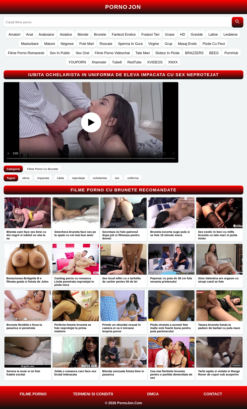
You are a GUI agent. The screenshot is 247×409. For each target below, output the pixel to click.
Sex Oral (82, 53)
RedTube (134, 62)
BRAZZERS (194, 53)
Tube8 (117, 62)
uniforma (133, 178)
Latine (213, 34)
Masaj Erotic (187, 44)
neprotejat (78, 178)
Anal (29, 34)
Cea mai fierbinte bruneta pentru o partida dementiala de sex (171, 374)
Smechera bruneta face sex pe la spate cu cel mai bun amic (75, 233)
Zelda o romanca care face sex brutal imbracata (75, 372)
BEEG (214, 53)
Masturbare (30, 44)
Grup (168, 44)
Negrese (67, 44)
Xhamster (99, 62)
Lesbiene (230, 34)
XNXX (173, 62)
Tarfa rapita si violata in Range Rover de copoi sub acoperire (219, 372)
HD (182, 34)
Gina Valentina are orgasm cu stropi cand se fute (218, 280)
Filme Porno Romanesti (26, 53)
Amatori (14, 34)
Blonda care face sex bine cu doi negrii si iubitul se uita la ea (26, 235)
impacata (43, 178)
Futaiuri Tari (150, 34)
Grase (169, 34)
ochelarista (100, 178)
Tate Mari (142, 53)
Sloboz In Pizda (167, 53)
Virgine (153, 44)
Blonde (83, 34)
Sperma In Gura (130, 44)
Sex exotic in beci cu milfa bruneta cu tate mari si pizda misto (217, 235)
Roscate (106, 44)
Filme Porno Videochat (112, 53)
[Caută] (237, 22)
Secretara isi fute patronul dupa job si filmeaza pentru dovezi (121, 235)
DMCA (153, 394)
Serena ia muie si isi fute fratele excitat (23, 372)
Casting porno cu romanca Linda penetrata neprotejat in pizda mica (74, 281)
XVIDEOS (154, 62)
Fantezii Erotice (124, 34)
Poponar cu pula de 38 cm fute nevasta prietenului (171, 280)
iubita (60, 178)
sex (117, 178)
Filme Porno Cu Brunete (42, 169)
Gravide (197, 34)
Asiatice (66, 34)
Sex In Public (60, 53)
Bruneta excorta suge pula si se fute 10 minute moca (170, 233)
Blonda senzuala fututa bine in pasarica (123, 372)
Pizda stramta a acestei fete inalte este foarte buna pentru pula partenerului (170, 328)
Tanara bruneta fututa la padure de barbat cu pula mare (219, 326)
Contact (213, 394)
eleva (25, 178)
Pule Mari (86, 44)
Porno (123, 7)
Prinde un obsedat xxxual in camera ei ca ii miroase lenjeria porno (121, 328)
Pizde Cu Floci (214, 44)
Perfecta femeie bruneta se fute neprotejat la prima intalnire (72, 328)
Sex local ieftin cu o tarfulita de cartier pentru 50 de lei (121, 280)
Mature (49, 44)
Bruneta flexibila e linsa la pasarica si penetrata (24, 326)
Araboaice (46, 34)
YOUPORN (77, 62)
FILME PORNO (33, 394)
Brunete (100, 34)
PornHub (231, 53)
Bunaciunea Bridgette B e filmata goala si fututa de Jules (27, 280)
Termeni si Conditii (93, 394)
